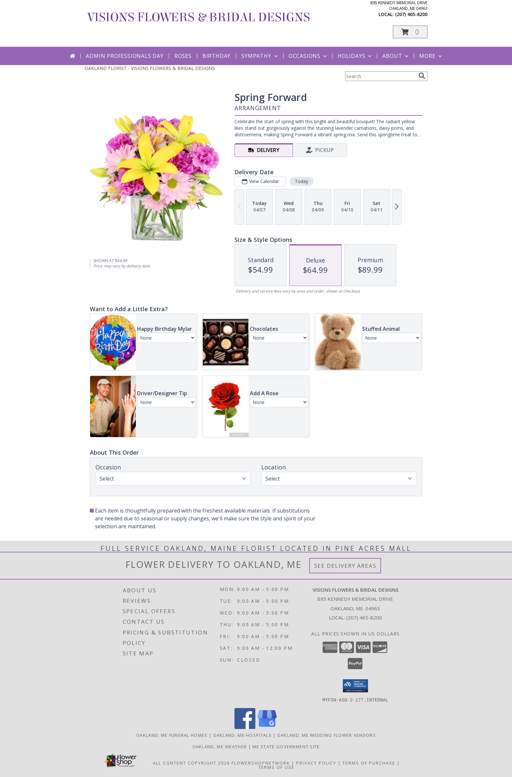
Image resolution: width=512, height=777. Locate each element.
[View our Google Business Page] (267, 727)
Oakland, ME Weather (219, 746)
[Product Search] (380, 76)
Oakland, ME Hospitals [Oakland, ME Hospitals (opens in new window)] (242, 735)
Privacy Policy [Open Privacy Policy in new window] (316, 763)
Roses (183, 55)
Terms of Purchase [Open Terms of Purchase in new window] (369, 763)
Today (301, 181)
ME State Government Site (286, 746)
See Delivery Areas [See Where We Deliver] (345, 565)
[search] (422, 75)
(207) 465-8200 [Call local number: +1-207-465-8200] (411, 14)
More (431, 55)
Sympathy (260, 55)
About (396, 55)
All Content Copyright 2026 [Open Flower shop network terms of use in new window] (191, 763)
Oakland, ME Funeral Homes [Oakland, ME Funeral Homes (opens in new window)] (172, 735)
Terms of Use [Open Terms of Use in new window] (276, 767)
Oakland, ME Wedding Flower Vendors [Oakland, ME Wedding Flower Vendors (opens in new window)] (326, 735)
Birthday (216, 55)
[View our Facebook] (244, 727)
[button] (410, 31)
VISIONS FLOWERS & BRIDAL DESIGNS (199, 17)
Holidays (355, 55)
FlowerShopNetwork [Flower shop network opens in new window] (261, 763)
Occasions (308, 55)
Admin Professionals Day (124, 55)
